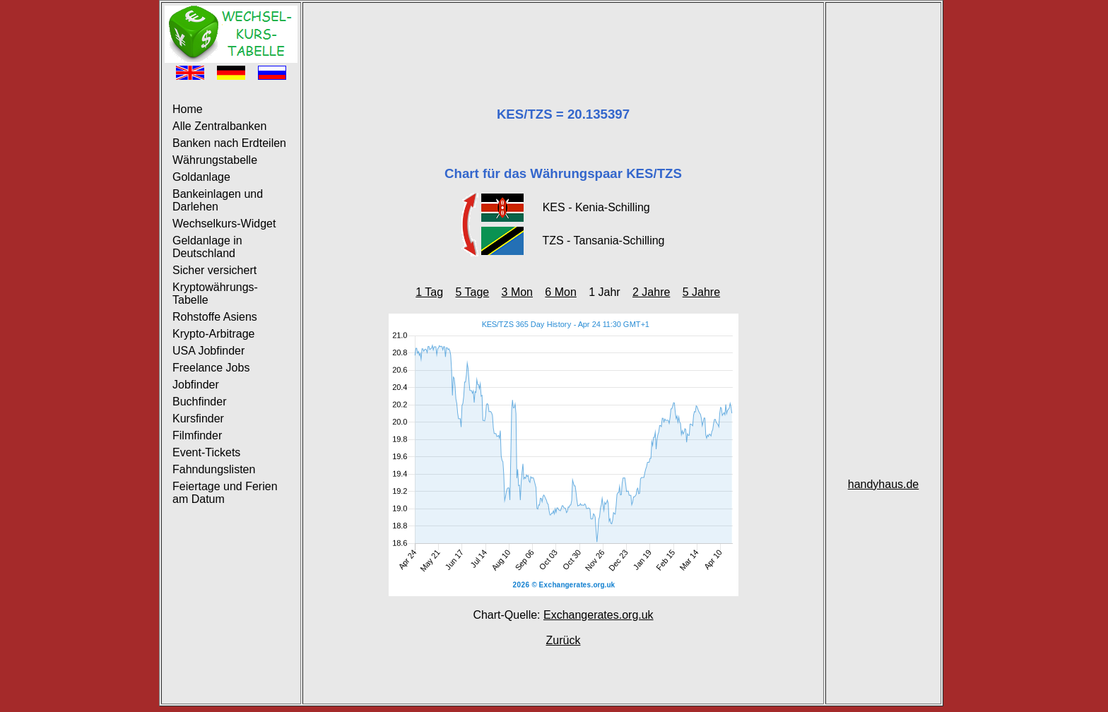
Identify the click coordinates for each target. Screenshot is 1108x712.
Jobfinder (195, 385)
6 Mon (560, 292)
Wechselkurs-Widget (224, 224)
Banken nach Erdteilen (229, 143)
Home (187, 109)
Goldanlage (201, 177)
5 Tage (472, 292)
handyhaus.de (883, 484)
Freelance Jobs (210, 368)
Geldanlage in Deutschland (207, 247)
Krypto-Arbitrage (213, 334)
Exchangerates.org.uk (598, 615)
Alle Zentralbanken (219, 126)
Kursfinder (198, 419)
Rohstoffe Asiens (214, 317)
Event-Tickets (206, 452)
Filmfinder (197, 435)
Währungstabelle (214, 160)
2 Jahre (651, 292)
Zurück (563, 640)
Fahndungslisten (213, 469)
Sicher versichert (214, 270)
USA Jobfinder (208, 351)
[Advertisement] (563, 37)
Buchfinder (199, 402)
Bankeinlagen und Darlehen (217, 200)
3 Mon (517, 292)
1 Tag (429, 292)
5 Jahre (701, 292)
